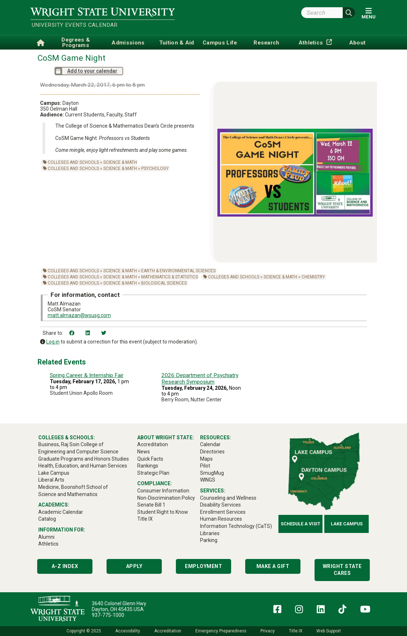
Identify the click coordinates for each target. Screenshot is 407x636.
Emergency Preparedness (220, 630)
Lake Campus (347, 523)
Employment (203, 566)
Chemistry (313, 276)
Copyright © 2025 (83, 630)
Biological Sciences (164, 283)
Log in (53, 342)
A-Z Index (65, 566)
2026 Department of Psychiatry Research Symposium (199, 378)
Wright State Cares (342, 569)
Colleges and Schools (73, 162)
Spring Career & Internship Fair (87, 375)
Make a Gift (273, 566)
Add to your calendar (86, 71)
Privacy (267, 630)
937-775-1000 (108, 615)
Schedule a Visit (300, 523)
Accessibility (127, 630)
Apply (134, 566)
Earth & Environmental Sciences (178, 270)
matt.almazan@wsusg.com (79, 315)
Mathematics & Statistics (169, 276)
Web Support (328, 630)
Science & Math (120, 162)
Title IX (295, 630)
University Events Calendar (75, 25)
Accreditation (167, 630)
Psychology (155, 168)
